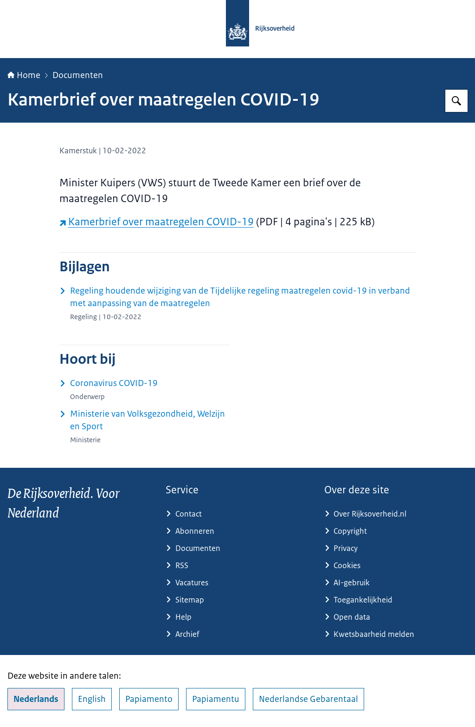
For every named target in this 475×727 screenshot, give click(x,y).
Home (23, 75)
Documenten (77, 75)
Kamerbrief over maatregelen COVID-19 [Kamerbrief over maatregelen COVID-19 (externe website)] (156, 222)
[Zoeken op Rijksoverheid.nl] (456, 101)
